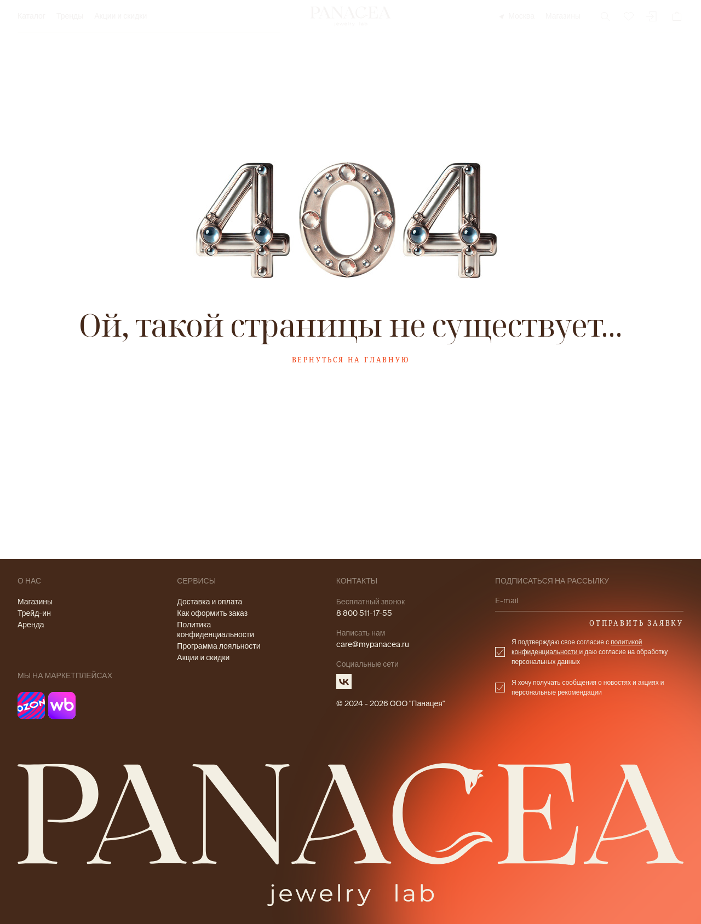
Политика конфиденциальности (215, 629)
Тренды (69, 16)
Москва (516, 16)
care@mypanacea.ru (372, 644)
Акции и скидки (120, 16)
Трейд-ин (34, 613)
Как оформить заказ (212, 613)
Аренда (31, 625)
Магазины (563, 16)
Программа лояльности (218, 646)
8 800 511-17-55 (364, 613)
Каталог (31, 16)
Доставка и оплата (209, 602)
